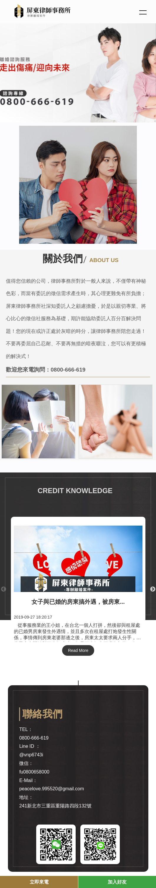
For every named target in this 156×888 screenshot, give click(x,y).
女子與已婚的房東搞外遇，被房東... (78, 601)
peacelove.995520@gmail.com (51, 788)
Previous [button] (3, 589)
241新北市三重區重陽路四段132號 (55, 805)
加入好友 (117, 881)
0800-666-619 (34, 737)
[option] (78, 71)
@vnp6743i (31, 754)
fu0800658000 (34, 771)
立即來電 (39, 881)
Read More (78, 650)
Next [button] (153, 589)
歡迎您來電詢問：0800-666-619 (45, 370)
